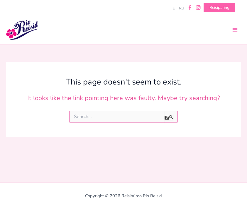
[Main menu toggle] (235, 30)
